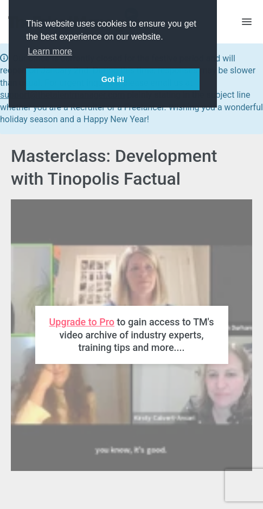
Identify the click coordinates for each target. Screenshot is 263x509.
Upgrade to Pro (81, 322)
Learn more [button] (50, 51)
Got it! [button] (112, 79)
